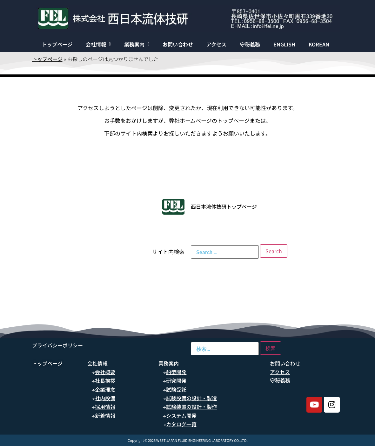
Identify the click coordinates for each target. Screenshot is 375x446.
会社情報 (98, 44)
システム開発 (181, 415)
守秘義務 (250, 44)
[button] (98, 44)
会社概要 (105, 372)
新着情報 (105, 415)
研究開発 (176, 380)
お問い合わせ (178, 44)
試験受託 (176, 389)
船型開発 (176, 372)
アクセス (216, 44)
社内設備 (105, 398)
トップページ (57, 44)
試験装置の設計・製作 (191, 406)
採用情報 (105, 406)
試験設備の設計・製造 (191, 398)
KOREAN (319, 44)
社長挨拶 (105, 380)
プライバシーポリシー (57, 345)
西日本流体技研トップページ (224, 206)
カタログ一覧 (181, 424)
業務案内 (136, 44)
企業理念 (105, 389)
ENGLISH (284, 44)
